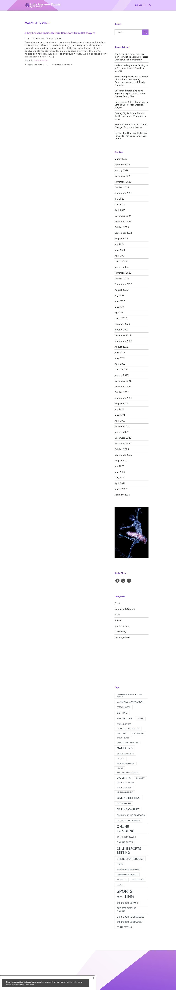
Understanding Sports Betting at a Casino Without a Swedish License (131, 68)
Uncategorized (122, 637)
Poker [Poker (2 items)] (120, 864)
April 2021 (120, 420)
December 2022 (123, 335)
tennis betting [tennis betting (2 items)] (124, 927)
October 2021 (122, 392)
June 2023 (120, 301)
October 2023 (122, 278)
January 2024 (122, 267)
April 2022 (120, 363)
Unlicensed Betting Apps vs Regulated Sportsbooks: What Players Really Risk (130, 93)
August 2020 (121, 460)
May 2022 (120, 358)
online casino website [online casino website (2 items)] (128, 820)
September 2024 (123, 232)
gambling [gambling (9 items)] (125, 748)
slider (117, 614)
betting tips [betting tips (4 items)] (124, 718)
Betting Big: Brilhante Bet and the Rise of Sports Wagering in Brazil (130, 116)
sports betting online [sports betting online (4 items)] (127, 910)
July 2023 (119, 295)
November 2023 (123, 272)
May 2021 (120, 415)
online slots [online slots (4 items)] (125, 842)
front (117, 603)
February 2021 (122, 426)
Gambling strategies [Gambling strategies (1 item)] (125, 754)
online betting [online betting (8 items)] (128, 797)
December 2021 (123, 380)
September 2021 (123, 398)
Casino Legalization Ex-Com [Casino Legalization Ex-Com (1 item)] (128, 729)
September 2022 (123, 341)
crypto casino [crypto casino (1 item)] (138, 733)
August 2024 (121, 238)
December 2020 (123, 437)
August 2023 (121, 289)
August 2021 (121, 403)
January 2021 (122, 432)
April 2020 (120, 483)
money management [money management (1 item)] (125, 792)
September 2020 (123, 454)
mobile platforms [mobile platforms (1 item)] (124, 787)
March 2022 (121, 369)
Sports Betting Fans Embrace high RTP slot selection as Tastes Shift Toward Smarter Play (131, 57)
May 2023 (120, 307)
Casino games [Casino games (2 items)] (124, 724)
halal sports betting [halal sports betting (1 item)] (125, 764)
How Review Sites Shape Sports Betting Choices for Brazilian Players (131, 105)
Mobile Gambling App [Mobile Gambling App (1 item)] (125, 783)
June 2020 (120, 472)
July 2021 (119, 409)
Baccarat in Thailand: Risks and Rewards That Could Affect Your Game (131, 136)
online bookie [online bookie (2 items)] (124, 803)
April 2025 (120, 210)
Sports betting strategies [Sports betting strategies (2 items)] (130, 917)
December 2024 (123, 215)
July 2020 (119, 466)
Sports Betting (122, 626)
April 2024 (120, 255)
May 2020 (120, 477)
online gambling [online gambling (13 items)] (125, 828)
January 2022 (122, 375)
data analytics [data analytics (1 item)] (123, 738)
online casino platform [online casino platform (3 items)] (131, 815)
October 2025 (122, 187)
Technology (120, 631)
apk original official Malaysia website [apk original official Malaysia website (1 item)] (129, 696)
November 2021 (123, 386)
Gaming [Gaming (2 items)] (120, 758)
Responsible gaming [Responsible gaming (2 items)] (127, 874)
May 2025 (120, 204)
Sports (118, 620)
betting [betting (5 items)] (122, 712)
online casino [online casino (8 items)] (128, 809)
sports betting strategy (61, 65)
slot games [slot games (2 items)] (138, 879)
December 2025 (123, 176)
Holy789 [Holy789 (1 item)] (120, 768)
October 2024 (122, 227)
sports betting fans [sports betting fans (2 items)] (127, 903)
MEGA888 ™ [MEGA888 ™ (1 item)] (140, 778)
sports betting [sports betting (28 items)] (125, 894)
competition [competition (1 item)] (122, 733)
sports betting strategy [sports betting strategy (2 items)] (129, 922)
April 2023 (120, 312)
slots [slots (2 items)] (119, 885)
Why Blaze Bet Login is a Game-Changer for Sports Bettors (131, 126)
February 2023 (122, 323)
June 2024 (120, 249)
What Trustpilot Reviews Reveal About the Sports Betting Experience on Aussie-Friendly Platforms (131, 80)
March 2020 (121, 489)
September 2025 (123, 193)
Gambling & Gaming (125, 608)
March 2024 (121, 261)
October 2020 (122, 449)
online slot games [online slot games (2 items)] (126, 837)
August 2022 (121, 346)
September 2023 (123, 284)
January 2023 (122, 329)
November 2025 (123, 181)
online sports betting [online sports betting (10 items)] (129, 850)
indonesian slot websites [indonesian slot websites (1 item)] (127, 773)
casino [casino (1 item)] (140, 719)
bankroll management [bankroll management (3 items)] (130, 701)
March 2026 (121, 158)
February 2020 (122, 494)
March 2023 (121, 318)
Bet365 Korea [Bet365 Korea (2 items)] (123, 707)
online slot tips (41, 65)
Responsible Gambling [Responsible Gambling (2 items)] (128, 869)
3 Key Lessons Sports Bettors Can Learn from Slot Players (60, 33)
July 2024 (119, 244)
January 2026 (122, 170)
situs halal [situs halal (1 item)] (121, 880)
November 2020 (123, 443)
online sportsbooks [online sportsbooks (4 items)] (130, 858)
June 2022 (120, 352)
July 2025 (119, 198)
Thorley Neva (55, 38)
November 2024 (123, 221)
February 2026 (122, 164)
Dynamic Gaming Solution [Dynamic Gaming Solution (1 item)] (127, 743)
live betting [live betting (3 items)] (124, 777)
